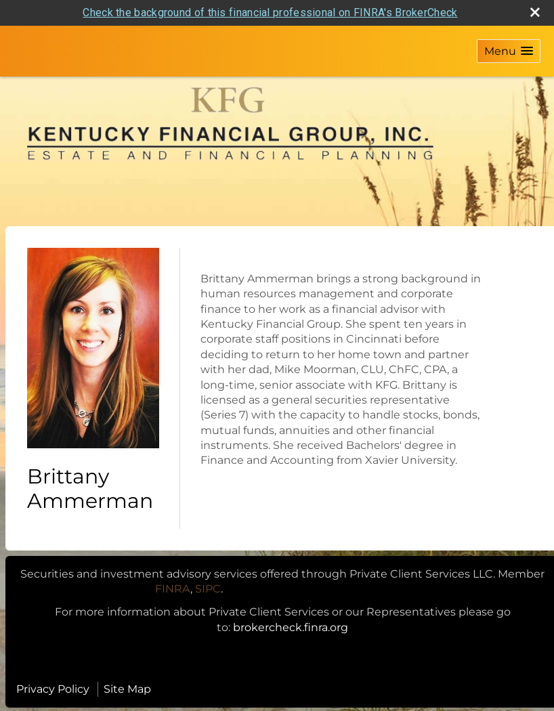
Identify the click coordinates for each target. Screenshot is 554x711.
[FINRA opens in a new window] (172, 588)
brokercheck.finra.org (290, 627)
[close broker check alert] (535, 12)
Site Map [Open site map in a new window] (127, 689)
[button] (508, 51)
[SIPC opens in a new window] (208, 588)
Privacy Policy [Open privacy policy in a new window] (52, 689)
